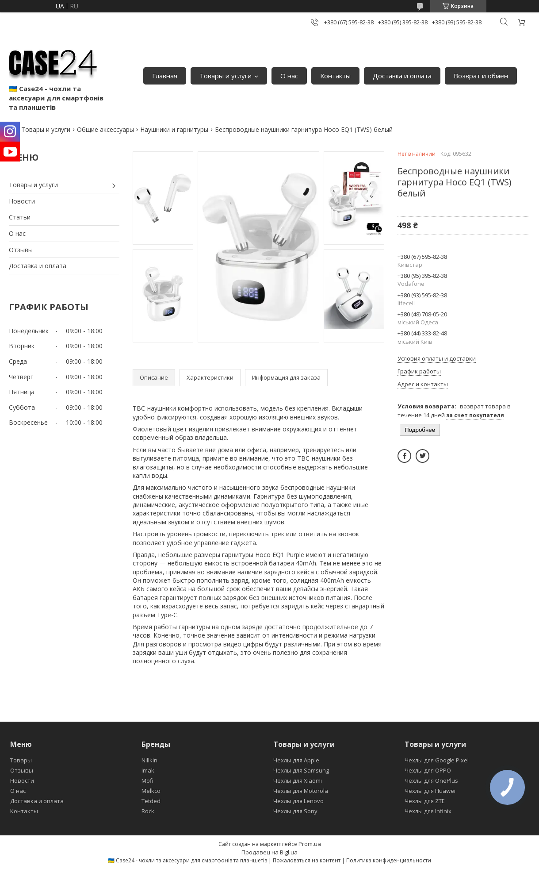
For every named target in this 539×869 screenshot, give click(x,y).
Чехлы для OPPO (428, 770)
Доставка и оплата (402, 75)
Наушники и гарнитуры (174, 129)
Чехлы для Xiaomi (297, 780)
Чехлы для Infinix (428, 811)
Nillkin (149, 760)
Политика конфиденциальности (388, 860)
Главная (164, 75)
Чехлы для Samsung (301, 770)
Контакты (335, 75)
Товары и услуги (225, 75)
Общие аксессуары (105, 129)
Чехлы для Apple (296, 760)
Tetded (151, 801)
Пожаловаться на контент (306, 860)
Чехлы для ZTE (425, 801)
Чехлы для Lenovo (298, 801)
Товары (21, 760)
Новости (22, 201)
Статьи (20, 217)
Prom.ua (309, 844)
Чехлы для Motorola (300, 791)
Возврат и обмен (481, 75)
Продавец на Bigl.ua (269, 852)
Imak (147, 770)
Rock (147, 811)
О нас (289, 75)
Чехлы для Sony (295, 811)
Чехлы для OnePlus (431, 780)
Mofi (147, 780)
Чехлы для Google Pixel (437, 760)
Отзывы (21, 250)
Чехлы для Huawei (430, 791)
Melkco (151, 791)
